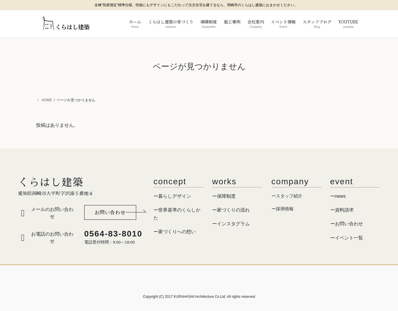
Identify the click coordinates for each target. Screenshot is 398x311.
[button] (110, 212)
